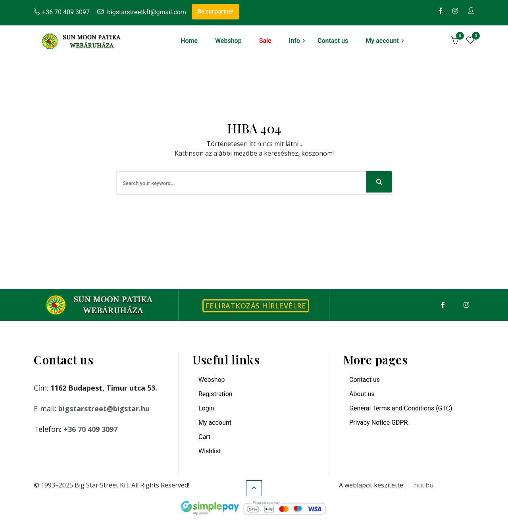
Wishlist (209, 451)
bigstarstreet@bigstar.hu (104, 408)
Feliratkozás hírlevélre (256, 305)
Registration (215, 394)
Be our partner (215, 11)
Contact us (333, 40)
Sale (265, 40)
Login (206, 408)
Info (294, 40)
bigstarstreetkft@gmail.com (141, 12)
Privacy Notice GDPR (378, 422)
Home (189, 40)
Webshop (228, 40)
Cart (204, 437)
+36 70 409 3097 (62, 12)
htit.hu (423, 485)
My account (382, 40)
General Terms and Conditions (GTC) (400, 408)
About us (362, 394)
